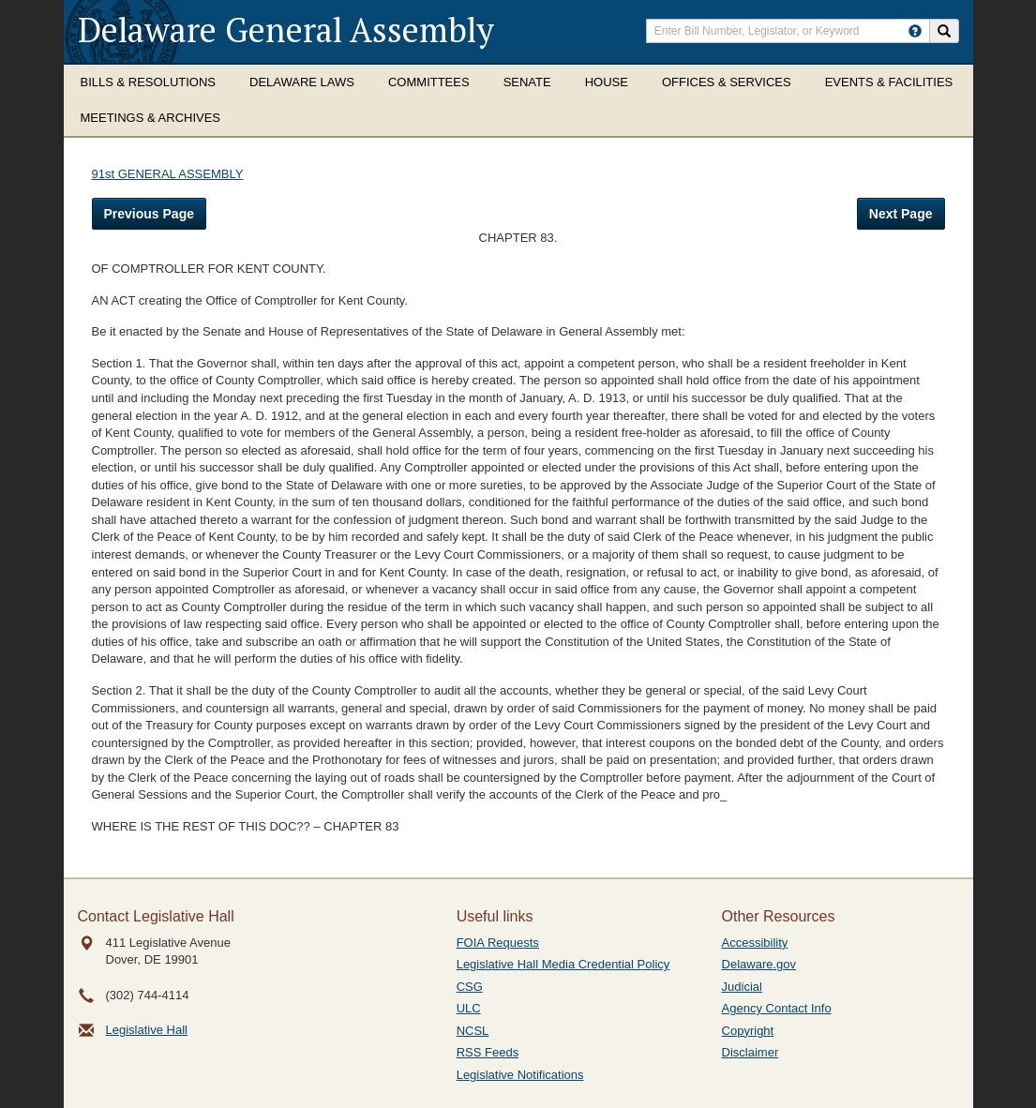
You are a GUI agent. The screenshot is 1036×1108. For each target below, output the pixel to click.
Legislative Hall (147, 1030)
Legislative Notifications (520, 1075)
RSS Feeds (487, 1052)
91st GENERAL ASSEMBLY (168, 174)
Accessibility (755, 943)
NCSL (473, 1031)
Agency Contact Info (777, 1008)
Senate (527, 82)
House (606, 82)
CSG (470, 987)
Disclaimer (750, 1052)
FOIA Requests (498, 943)
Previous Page (149, 213)
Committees (429, 82)
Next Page (901, 213)
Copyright (748, 1031)
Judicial (742, 987)
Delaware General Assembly (286, 29)
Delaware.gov (759, 964)
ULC (469, 1008)
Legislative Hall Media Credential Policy (563, 964)
